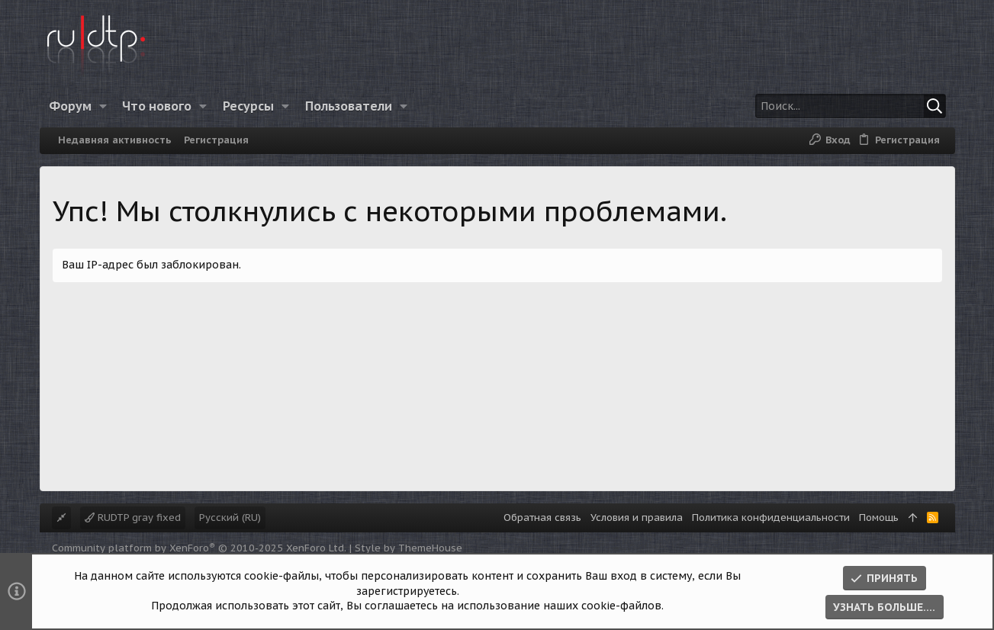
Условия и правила (636, 517)
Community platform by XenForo (199, 548)
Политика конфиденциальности (771, 517)
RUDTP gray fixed (133, 517)
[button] (102, 106)
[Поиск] (850, 106)
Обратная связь (542, 517)
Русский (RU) (230, 517)
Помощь (879, 517)
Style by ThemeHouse (408, 548)
